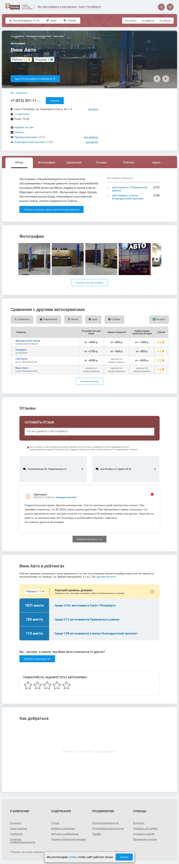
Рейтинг (128, 162)
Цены (51, 20)
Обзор (19, 162)
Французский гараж (27, 340)
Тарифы (96, 834)
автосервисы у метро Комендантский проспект (128, 197)
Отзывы (70, 20)
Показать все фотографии (89, 282)
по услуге (131, 20)
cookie (72, 857)
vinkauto (19, 132)
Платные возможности (105, 823)
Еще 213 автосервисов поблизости (35, 79)
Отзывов (42, 59)
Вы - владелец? (19, 93)
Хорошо (124, 857)
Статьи (55, 823)
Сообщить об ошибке (145, 828)
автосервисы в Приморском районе (129, 189)
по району (148, 20)
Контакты (138, 823)
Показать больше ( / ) (89, 539)
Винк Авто (21, 368)
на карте (93, 109)
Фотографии (46, 162)
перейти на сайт (24, 127)
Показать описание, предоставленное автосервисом (51, 209)
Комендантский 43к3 (66, 497)
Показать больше (89, 381)
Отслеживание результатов (108, 828)
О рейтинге (16, 834)
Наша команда (18, 828)
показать (54, 100)
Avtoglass (21, 349)
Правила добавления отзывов (68, 839)
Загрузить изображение (64, 834)
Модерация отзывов (145, 839)
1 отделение (21, 114)
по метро (165, 20)
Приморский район (26, 137)
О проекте (16, 823)
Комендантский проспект (30, 142)
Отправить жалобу (144, 834)
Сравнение (74, 162)
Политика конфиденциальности (22, 841)
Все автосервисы (24, 20)
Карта (156, 162)
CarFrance (21, 358)
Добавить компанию (63, 828)
